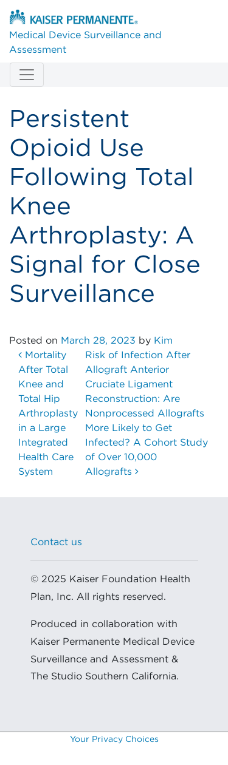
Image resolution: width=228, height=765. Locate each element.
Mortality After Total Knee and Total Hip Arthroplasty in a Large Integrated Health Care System (48, 413)
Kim (163, 340)
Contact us (56, 542)
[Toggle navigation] (27, 75)
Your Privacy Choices (114, 739)
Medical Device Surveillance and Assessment (85, 32)
